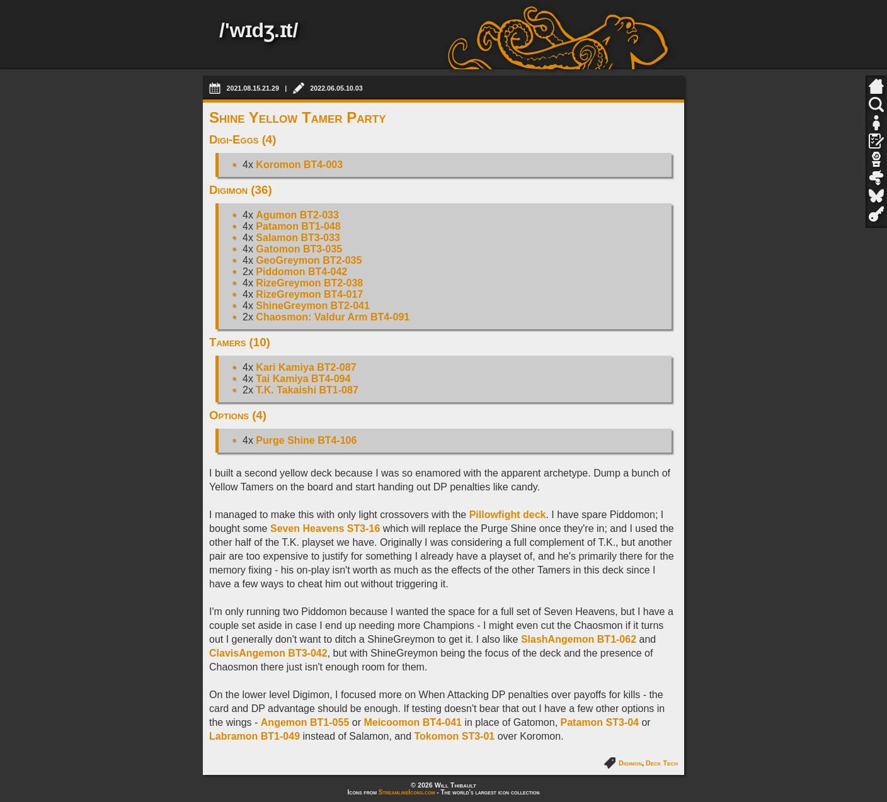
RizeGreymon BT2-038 (309, 283)
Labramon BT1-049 (254, 736)
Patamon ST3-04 (600, 722)
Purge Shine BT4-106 (306, 440)
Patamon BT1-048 (298, 226)
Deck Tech (662, 763)
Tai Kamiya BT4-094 (303, 378)
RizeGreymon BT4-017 (309, 294)
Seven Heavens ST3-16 (325, 528)
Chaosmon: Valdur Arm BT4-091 (332, 317)
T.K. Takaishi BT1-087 (307, 390)
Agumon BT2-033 (297, 215)
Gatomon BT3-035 (299, 249)
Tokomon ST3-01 (455, 736)
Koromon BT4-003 (299, 164)
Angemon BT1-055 (305, 722)
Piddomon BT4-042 (301, 271)
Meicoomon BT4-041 (412, 722)
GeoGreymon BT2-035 (309, 260)
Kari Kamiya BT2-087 (306, 367)
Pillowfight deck (507, 514)
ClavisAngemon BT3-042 (268, 653)
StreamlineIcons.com (407, 792)
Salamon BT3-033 (298, 237)
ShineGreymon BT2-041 (313, 305)
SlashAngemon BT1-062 (578, 639)
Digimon (630, 763)
